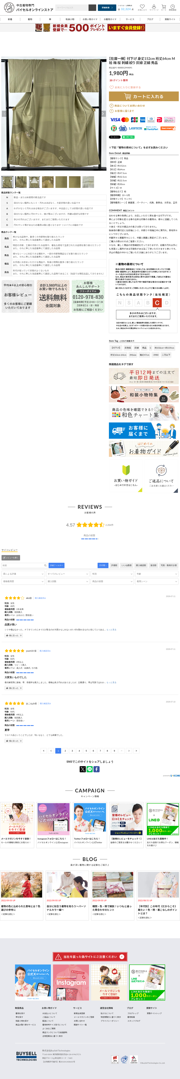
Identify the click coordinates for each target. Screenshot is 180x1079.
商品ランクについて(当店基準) (54, 1032)
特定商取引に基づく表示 (111, 1017)
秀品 (144, 347)
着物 (30, 19)
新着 (10, 19)
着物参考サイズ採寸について (54, 1025)
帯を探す (19, 1017)
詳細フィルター (56, 565)
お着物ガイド (110, 19)
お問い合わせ (79, 1021)
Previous (5, 114)
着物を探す (20, 1013)
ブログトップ (132, 1013)
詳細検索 (105, 7)
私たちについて (107, 1013)
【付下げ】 (116, 347)
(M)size (133, 355)
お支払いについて (49, 1013)
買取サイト (170, 19)
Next (103, 114)
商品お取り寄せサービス (26, 1025)
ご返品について (48, 1017)
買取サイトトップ (154, 1013)
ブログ (150, 19)
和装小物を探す (22, 1021)
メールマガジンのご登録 (84, 1017)
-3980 (155, 355)
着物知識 (131, 1017)
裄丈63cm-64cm (118, 355)
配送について (47, 1021)
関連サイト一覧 (80, 1025)
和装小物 (70, 19)
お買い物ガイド (90, 19)
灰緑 (137, 347)
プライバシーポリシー (110, 1021)
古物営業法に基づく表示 (52, 1036)
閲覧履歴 (172, 8)
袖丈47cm (144, 355)
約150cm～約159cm (164, 347)
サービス (130, 19)
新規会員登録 (79, 1013)
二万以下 (166, 355)
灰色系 (128, 347)
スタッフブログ (133, 1021)
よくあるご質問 (48, 1028)
